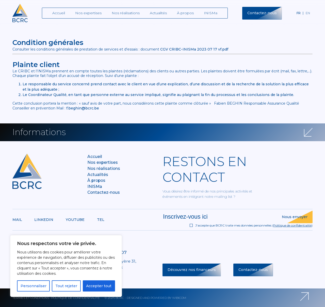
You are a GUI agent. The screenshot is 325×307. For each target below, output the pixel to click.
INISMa (210, 13)
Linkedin (43, 219)
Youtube (75, 219)
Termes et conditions (30, 298)
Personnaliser (33, 286)
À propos (185, 13)
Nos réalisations (126, 13)
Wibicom (179, 298)
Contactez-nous (262, 13)
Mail (17, 219)
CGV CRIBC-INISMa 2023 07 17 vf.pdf (194, 49)
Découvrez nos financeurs (192, 269)
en (308, 13)
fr (299, 13)
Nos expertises (88, 13)
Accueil (58, 13)
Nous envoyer (294, 217)
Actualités (158, 13)
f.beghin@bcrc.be (82, 108)
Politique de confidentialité (292, 225)
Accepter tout (98, 286)
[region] (66, 266)
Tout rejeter (66, 286)
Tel (100, 219)
